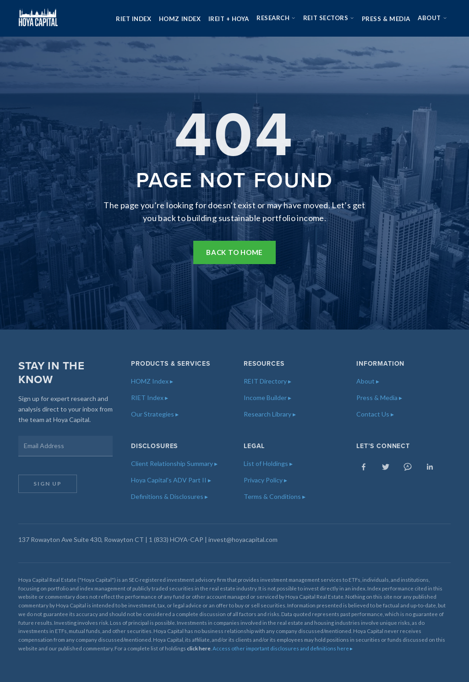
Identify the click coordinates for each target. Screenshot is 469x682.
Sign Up (47, 483)
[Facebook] (363, 467)
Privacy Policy (265, 480)
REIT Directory (267, 381)
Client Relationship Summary (174, 463)
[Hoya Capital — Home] (38, 18)
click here (199, 648)
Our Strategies (155, 414)
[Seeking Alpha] (407, 467)
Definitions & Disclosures (169, 496)
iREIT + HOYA (228, 18)
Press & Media (386, 18)
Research (275, 18)
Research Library (270, 414)
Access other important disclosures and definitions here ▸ (283, 648)
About (432, 18)
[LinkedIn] (429, 467)
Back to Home (234, 252)
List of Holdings (268, 463)
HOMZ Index (180, 18)
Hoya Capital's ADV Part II (171, 480)
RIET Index (133, 18)
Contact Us (375, 414)
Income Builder (267, 397)
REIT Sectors (328, 18)
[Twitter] (385, 467)
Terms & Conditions (274, 496)
